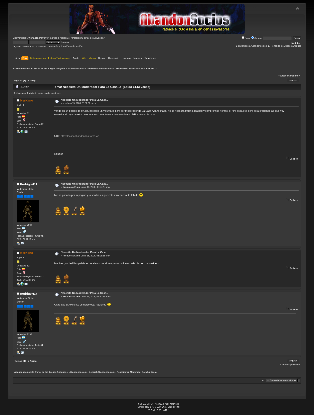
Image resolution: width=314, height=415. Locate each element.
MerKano (26, 100)
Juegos (256, 38)
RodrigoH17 (28, 184)
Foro (246, 38)
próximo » (294, 75)
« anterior (283, 75)
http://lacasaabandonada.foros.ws (80, 136)
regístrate (65, 38)
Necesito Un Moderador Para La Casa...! (85, 99)
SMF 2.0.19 (143, 404)
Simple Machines (171, 404)
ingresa (53, 38)
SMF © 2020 (156, 404)
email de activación (94, 38)
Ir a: (263, 380)
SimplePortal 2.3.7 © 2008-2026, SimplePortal (159, 407)
